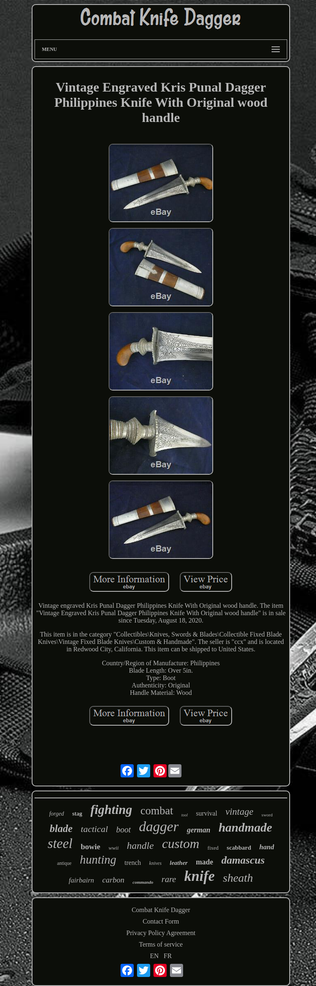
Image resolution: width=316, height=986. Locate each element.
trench (133, 862)
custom (181, 843)
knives (155, 863)
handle (140, 845)
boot (123, 829)
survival (206, 813)
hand (266, 847)
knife (199, 876)
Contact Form (161, 921)
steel (60, 843)
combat (156, 810)
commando (142, 882)
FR (168, 955)
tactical (94, 829)
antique (64, 863)
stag (77, 814)
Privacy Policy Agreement (160, 932)
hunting (98, 859)
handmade (245, 827)
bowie (90, 846)
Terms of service (161, 944)
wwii (114, 848)
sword (267, 814)
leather (179, 863)
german (198, 830)
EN (154, 955)
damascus (243, 860)
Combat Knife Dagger (161, 909)
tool (184, 815)
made (204, 862)
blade (61, 828)
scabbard (239, 847)
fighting (111, 809)
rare (168, 879)
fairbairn (81, 880)
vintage (239, 812)
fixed (212, 848)
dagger (159, 826)
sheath (238, 877)
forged (56, 814)
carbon (113, 880)
